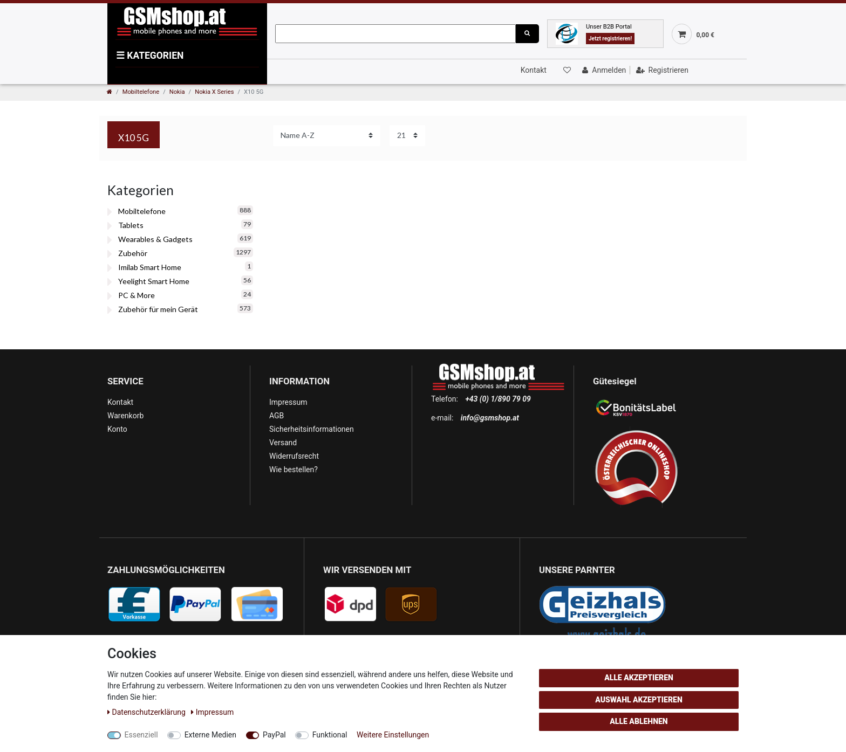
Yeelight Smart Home (153, 281)
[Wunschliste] (566, 70)
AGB (276, 415)
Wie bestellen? (293, 469)
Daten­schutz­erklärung (147, 712)
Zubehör (132, 253)
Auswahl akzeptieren (639, 699)
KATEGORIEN (149, 55)
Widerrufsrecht (294, 456)
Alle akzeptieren (638, 677)
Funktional (329, 734)
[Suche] (527, 33)
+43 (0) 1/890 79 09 (497, 399)
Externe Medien (210, 734)
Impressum (288, 402)
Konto (117, 429)
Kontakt (534, 70)
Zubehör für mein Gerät (158, 309)
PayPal (274, 734)
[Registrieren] (661, 70)
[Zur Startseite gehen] (109, 91)
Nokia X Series (214, 91)
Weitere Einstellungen (393, 734)
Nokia (177, 91)
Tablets (131, 225)
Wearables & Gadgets (155, 239)
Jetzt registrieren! (610, 39)
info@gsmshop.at (490, 417)
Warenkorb (125, 415)
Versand (283, 442)
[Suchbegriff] (395, 33)
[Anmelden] (603, 70)
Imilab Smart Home (149, 267)
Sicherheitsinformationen (311, 429)
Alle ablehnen (638, 721)
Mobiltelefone (141, 91)
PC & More (136, 295)
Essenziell (141, 734)
